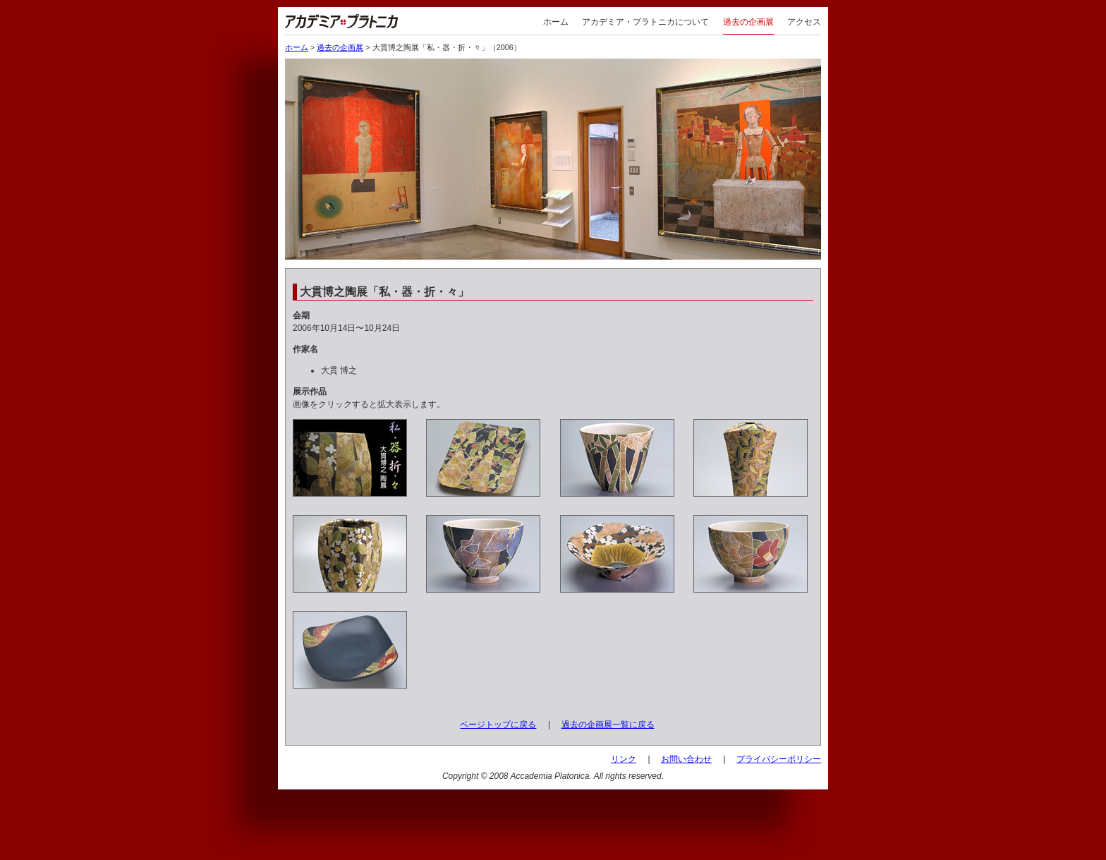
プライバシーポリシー (778, 759)
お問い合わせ (686, 759)
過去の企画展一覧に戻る (608, 724)
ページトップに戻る (498, 724)
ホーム (556, 22)
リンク (623, 759)
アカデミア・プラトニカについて (645, 22)
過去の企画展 (748, 22)
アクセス (804, 22)
